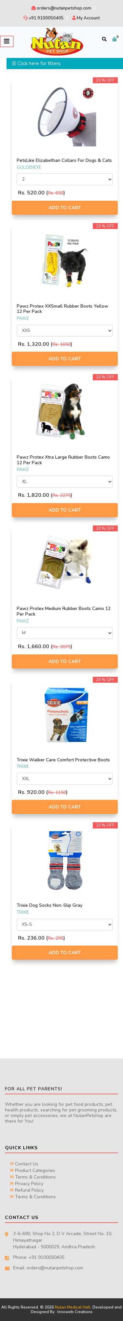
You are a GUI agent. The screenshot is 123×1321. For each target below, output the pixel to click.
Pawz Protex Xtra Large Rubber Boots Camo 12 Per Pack (63, 460)
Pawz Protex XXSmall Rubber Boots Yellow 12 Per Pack (62, 309)
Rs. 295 (55, 938)
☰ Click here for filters (36, 63)
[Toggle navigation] (6, 41)
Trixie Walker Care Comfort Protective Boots (63, 760)
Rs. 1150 (57, 792)
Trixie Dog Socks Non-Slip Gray (49, 905)
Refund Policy (27, 1190)
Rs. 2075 (61, 647)
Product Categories (32, 1170)
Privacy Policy (26, 1184)
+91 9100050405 (43, 18)
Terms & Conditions (33, 1177)
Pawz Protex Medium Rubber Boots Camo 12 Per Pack (64, 611)
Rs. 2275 (61, 495)
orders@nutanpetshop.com (61, 8)
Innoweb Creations (74, 1311)
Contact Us (24, 1164)
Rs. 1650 (61, 344)
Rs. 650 (55, 193)
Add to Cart (65, 208)
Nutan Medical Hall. (73, 1307)
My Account (86, 18)
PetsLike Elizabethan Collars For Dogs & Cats (64, 160)
